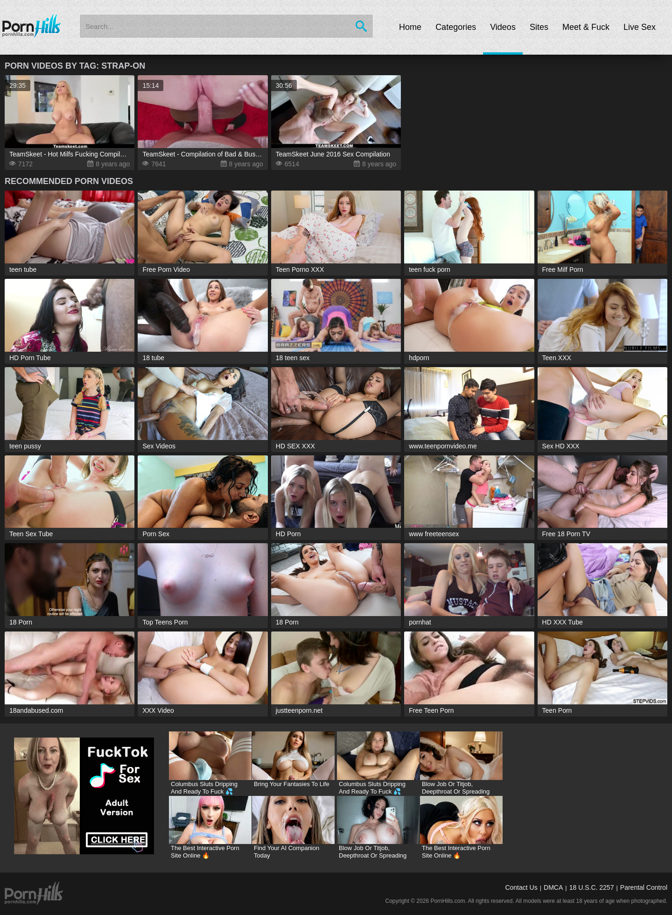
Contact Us (521, 887)
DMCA (553, 887)
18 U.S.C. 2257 (591, 887)
